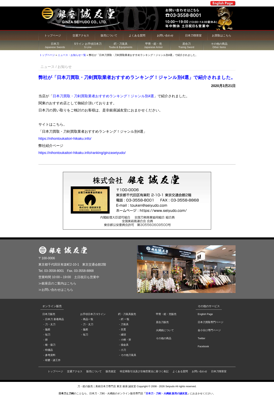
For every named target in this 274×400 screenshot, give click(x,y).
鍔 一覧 (125, 319)
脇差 (47, 329)
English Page (205, 314)
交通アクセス (81, 35)
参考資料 (50, 355)
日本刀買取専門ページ (210, 322)
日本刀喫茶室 (193, 35)
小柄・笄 (126, 339)
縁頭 (123, 334)
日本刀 (54, 45)
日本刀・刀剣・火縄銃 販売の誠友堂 (166, 393)
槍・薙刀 (50, 344)
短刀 (47, 334)
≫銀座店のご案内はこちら (57, 283)
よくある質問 (137, 35)
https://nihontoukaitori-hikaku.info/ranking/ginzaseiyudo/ (82, 153)
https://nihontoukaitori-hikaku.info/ (64, 139)
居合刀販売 (162, 322)
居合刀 (186, 45)
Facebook (203, 346)
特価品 (49, 349)
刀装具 (125, 324)
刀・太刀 (50, 324)
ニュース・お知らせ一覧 (72, 55)
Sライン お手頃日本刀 (87, 45)
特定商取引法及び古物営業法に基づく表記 (144, 371)
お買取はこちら (221, 35)
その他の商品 (219, 45)
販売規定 (111, 371)
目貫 (123, 329)
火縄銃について (165, 330)
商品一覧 (88, 319)
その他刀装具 (128, 355)
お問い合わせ (165, 35)
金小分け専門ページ (209, 330)
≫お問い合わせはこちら (55, 289)
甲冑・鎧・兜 (153, 45)
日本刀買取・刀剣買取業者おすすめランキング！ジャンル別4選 (103, 96)
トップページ (52, 35)
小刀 (123, 349)
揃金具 (125, 344)
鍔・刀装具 (120, 45)
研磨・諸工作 (53, 360)
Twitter (201, 338)
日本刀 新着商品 (54, 319)
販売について (109, 35)
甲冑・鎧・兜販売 (166, 314)
